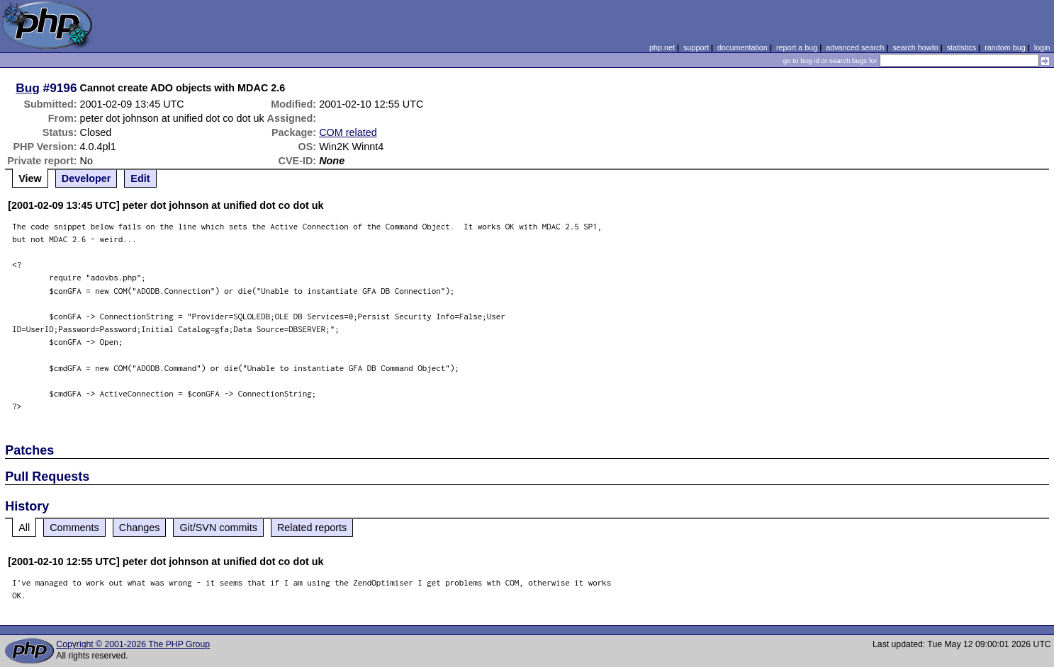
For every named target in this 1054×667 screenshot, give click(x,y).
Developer (86, 178)
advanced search (855, 47)
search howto (915, 47)
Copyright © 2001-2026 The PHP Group (133, 644)
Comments (74, 527)
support (696, 47)
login (1042, 47)
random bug (1005, 47)
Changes (139, 527)
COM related (348, 132)
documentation (742, 47)
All (24, 527)
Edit (140, 178)
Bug (28, 88)
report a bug (796, 47)
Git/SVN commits (218, 527)
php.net (662, 47)
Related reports (312, 527)
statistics (961, 47)
